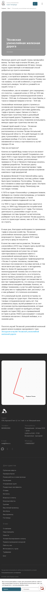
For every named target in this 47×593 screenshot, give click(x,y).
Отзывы (5, 490)
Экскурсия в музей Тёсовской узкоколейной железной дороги (20, 333)
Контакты (6, 494)
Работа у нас (7, 545)
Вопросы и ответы (9, 498)
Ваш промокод (8, 514)
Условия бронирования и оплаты (14, 538)
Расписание (7, 480)
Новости (6, 535)
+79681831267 (29, 443)
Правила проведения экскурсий (14, 542)
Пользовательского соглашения (11, 572)
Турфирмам (7, 552)
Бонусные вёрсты (9, 501)
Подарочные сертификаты (12, 487)
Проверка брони (9, 474)
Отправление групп (10, 484)
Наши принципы (8, 532)
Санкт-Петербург (12, 4)
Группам (6, 504)
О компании (7, 528)
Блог (4, 556)
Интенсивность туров (10, 549)
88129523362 (5, 428)
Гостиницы (6, 518)
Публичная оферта (9, 470)
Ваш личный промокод (11, 508)
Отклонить (26, 589)
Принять (5, 589)
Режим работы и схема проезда (14, 477)
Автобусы (6, 511)
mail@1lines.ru (5, 443)
